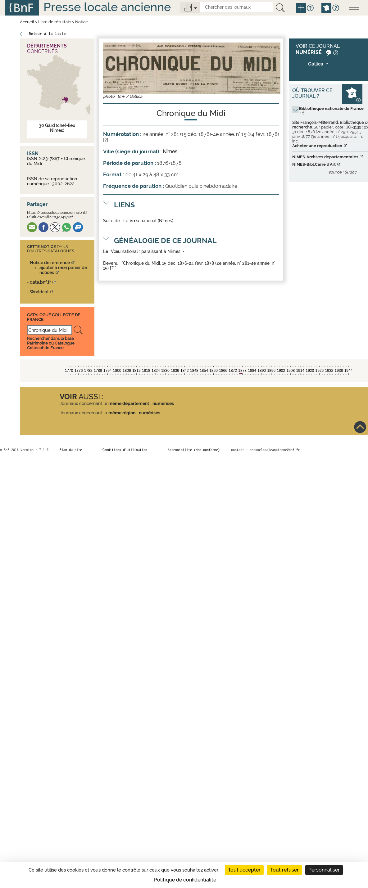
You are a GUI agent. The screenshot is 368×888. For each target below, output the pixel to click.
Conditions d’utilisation (124, 450)
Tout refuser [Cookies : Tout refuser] (284, 870)
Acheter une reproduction (317, 145)
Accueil (27, 22)
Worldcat (39, 291)
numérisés (163, 403)
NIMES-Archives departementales (325, 157)
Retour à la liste (47, 34)
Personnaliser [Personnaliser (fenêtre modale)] (324, 870)
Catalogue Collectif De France (53, 317)
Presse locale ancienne (107, 7)
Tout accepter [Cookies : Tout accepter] (244, 870)
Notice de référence (50, 262)
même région (121, 412)
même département (128, 403)
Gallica (315, 64)
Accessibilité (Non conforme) (194, 450)
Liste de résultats (54, 22)
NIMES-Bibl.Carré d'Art (314, 164)
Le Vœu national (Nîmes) (148, 220)
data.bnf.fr (40, 282)
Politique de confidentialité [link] (185, 880)
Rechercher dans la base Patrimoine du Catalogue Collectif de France (51, 343)
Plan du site (71, 450)
